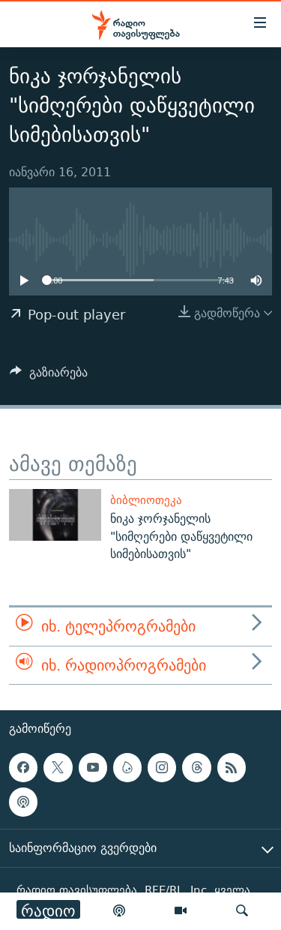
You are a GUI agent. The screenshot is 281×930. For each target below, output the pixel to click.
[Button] (49, 376)
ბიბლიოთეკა (146, 499)
